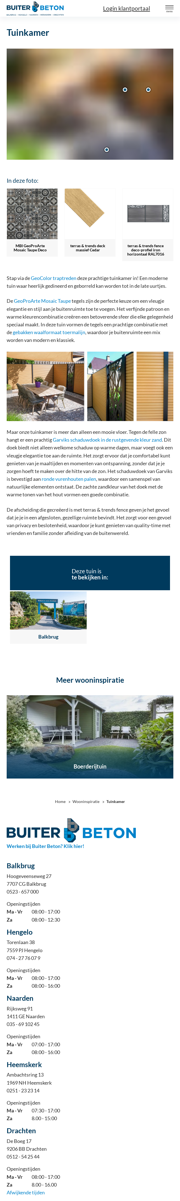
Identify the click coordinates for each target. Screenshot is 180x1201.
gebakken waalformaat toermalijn (49, 332)
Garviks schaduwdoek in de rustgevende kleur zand (107, 440)
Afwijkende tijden (26, 1192)
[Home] (35, 8)
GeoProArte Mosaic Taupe (42, 301)
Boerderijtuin (90, 766)
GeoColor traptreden (53, 278)
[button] (169, 8)
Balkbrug (48, 637)
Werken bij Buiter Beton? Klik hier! (45, 846)
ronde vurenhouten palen (69, 479)
